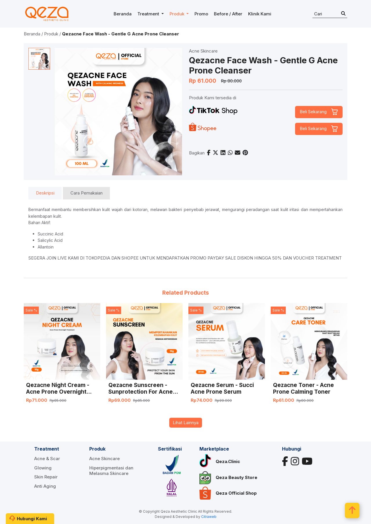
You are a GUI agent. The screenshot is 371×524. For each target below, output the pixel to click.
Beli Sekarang (313, 111)
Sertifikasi (170, 449)
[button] (150, 14)
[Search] (329, 14)
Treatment (46, 449)
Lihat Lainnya (186, 422)
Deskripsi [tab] (45, 193)
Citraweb (209, 516)
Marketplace (214, 449)
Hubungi (291, 449)
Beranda (32, 34)
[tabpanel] (185, 234)
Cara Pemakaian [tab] (86, 193)
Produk (51, 34)
